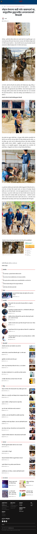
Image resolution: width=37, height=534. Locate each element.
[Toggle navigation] (1, 1)
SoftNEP (19, 530)
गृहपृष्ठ (31, 505)
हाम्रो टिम (3, 524)
